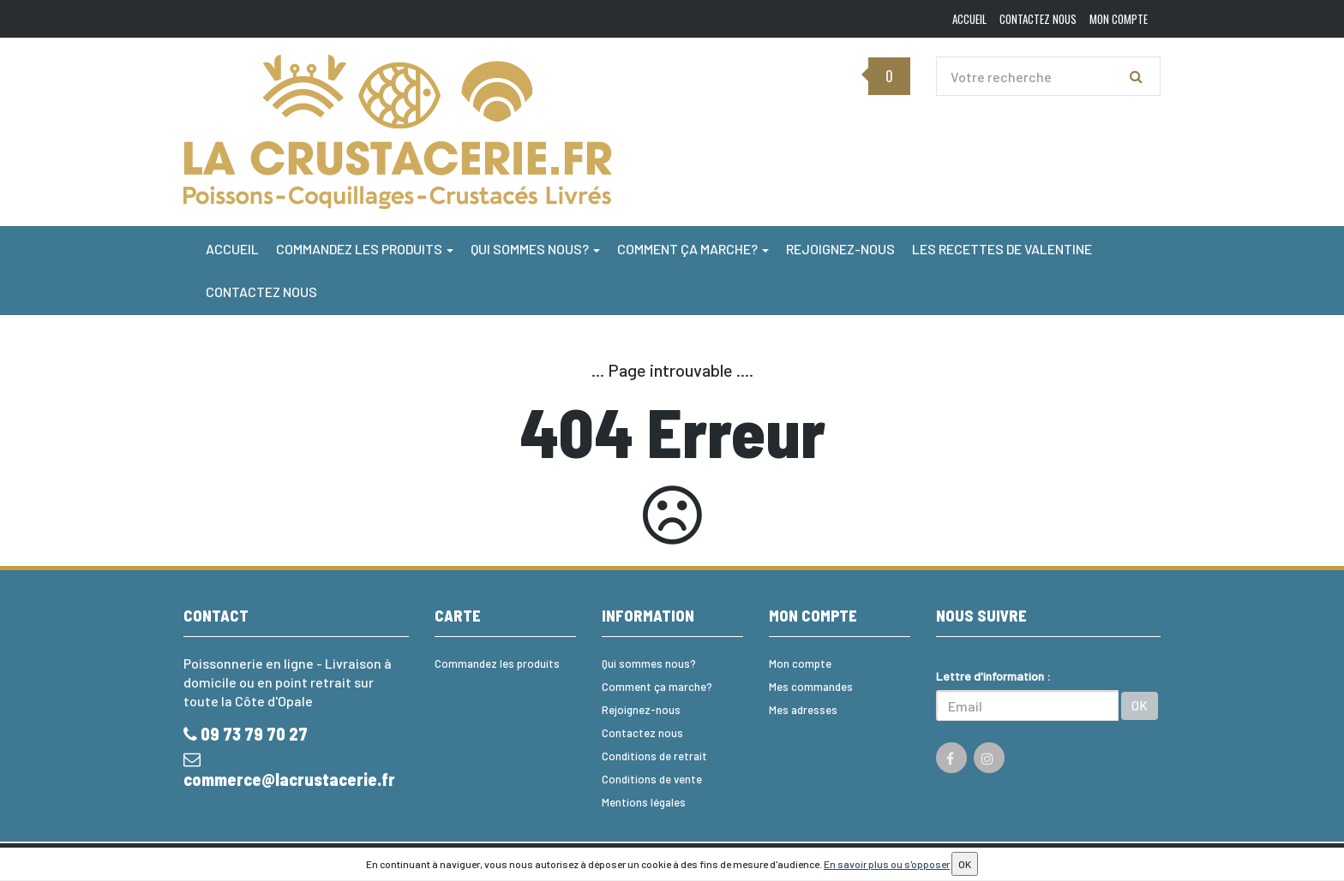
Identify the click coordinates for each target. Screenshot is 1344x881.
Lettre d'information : (993, 676)
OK (1139, 705)
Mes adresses (803, 710)
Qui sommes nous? (535, 249)
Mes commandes (811, 686)
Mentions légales (644, 802)
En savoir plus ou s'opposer (887, 864)
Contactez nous (261, 291)
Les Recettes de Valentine (1002, 249)
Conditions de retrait (654, 756)
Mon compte (800, 663)
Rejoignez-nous (840, 249)
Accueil (232, 249)
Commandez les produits (364, 249)
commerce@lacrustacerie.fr (289, 770)
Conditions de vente (652, 779)
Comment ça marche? (693, 249)
